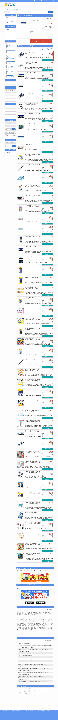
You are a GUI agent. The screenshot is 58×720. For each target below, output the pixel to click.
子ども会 (50, 688)
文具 (27, 688)
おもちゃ (26, 693)
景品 (18, 688)
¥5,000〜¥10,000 (9, 33)
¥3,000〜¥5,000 (9, 32)
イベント (40, 688)
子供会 (31, 688)
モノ (18, 693)
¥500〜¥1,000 (8, 30)
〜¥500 (7, 29)
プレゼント (45, 688)
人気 (31, 693)
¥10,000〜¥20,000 (9, 34)
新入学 (22, 693)
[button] (47, 12)
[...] (29, 12)
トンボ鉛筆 (23, 688)
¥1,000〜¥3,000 (9, 31)
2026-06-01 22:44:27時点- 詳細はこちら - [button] (46, 48)
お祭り (35, 688)
